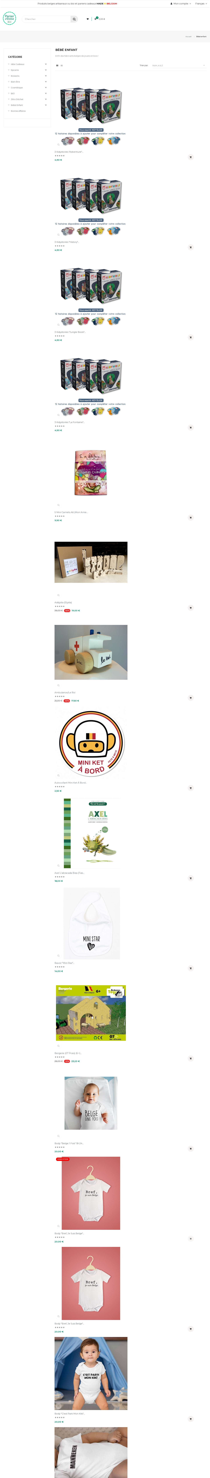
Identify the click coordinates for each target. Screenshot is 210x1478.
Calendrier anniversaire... (68, 578)
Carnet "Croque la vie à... (69, 629)
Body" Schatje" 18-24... (106, 423)
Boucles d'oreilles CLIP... (146, 423)
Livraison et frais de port (68, 1420)
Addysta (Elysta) (103, 165)
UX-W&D (46, 1470)
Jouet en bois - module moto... (150, 991)
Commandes (114, 1415)
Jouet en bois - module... (185, 991)
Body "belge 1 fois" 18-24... (186, 216)
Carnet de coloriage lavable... (111, 681)
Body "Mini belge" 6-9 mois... (148, 320)
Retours (59, 1425)
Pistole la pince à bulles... (108, 1249)
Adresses (112, 1425)
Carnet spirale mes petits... (186, 733)
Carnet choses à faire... (68, 681)
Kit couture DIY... (142, 1094)
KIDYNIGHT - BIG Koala (68, 1043)
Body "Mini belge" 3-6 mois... (109, 320)
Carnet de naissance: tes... (147, 681)
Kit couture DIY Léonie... (107, 1094)
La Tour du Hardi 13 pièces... (187, 1094)
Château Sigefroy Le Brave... (70, 836)
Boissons (16, 75)
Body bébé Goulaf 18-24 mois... (72, 423)
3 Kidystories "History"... (106, 113)
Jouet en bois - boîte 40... (108, 991)
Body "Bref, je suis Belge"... (70, 268)
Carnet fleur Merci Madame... (149, 733)
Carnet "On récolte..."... (106, 629)
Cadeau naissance (104, 526)
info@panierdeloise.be (15, 1419)
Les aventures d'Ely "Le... (107, 1146)
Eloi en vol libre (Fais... (184, 939)
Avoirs (110, 1420)
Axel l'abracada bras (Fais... (70, 216)
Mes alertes (114, 1435)
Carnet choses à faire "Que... (188, 629)
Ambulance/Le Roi (143, 165)
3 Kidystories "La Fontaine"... (187, 113)
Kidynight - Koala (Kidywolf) (109, 1043)
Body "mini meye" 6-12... (68, 371)
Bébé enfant (18, 105)
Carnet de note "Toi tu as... (109, 733)
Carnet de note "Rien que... (70, 733)
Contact (59, 1435)
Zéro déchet (18, 99)
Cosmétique (17, 87)
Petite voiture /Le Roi (67, 1249)
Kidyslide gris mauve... (145, 1043)
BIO (13, 93)
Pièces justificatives (118, 1430)
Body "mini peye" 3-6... (106, 371)
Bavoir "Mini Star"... (104, 216)
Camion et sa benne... (106, 578)
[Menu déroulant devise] (201, 3)
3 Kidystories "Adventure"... (69, 113)
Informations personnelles (122, 1410)
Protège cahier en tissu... (186, 1249)
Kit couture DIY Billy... (183, 1043)
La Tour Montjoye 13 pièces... (71, 1146)
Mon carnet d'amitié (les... (186, 1198)
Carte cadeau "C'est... (67, 784)
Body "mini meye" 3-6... (184, 320)
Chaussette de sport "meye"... (110, 836)
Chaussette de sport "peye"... (149, 836)
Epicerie (15, 70)
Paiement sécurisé (65, 1415)
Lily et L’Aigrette (181, 1146)
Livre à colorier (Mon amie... (70, 1198)
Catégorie (15, 57)
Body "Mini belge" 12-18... (68, 320)
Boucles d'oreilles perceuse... (110, 474)
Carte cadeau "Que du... (107, 784)
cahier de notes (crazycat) (148, 526)
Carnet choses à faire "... (146, 629)
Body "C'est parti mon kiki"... (148, 268)
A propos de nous (65, 1410)
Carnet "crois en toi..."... (184, 578)
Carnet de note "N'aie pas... (187, 681)
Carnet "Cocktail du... (144, 578)
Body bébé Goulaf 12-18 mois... (188, 371)
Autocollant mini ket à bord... (188, 165)
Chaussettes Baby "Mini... (185, 836)
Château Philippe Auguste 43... (189, 784)
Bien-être (16, 81)
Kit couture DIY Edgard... (69, 1094)
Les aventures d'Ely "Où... (147, 1146)
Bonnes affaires (19, 110)
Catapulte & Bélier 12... (145, 784)
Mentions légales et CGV (69, 1430)
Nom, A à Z (179, 65)
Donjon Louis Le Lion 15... (146, 939)
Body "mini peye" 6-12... (145, 371)
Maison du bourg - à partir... (109, 1198)
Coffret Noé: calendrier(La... (70, 939)
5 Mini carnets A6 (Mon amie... (72, 165)
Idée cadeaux (18, 64)
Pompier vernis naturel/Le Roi (150, 1249)
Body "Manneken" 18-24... (186, 268)
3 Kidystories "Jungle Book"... (148, 113)
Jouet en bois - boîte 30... (69, 991)
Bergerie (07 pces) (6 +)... (146, 216)
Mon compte (118, 1402)
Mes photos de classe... (146, 1198)
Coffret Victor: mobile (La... (108, 939)
